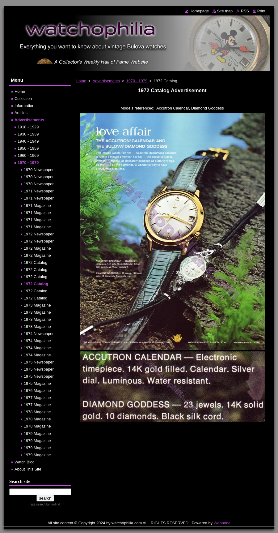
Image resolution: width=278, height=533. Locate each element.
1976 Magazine (37, 390)
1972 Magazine (37, 248)
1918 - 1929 (28, 127)
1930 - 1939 (28, 134)
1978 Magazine (37, 412)
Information (24, 105)
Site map (225, 11)
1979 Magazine (37, 433)
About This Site (28, 469)
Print (261, 11)
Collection (23, 98)
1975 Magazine (37, 383)
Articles (21, 112)
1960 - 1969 (28, 155)
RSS (245, 11)
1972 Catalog (35, 262)
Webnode (222, 523)
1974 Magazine (37, 340)
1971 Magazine (37, 205)
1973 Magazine (37, 305)
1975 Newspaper (39, 362)
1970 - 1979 (136, 81)
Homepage (199, 11)
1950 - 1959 (28, 148)
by (52, 504)
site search (38, 504)
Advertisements (106, 81)
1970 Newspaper (39, 169)
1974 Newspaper (39, 333)
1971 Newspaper (39, 191)
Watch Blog (25, 462)
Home (81, 81)
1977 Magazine (37, 397)
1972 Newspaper (39, 234)
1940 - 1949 (28, 141)
